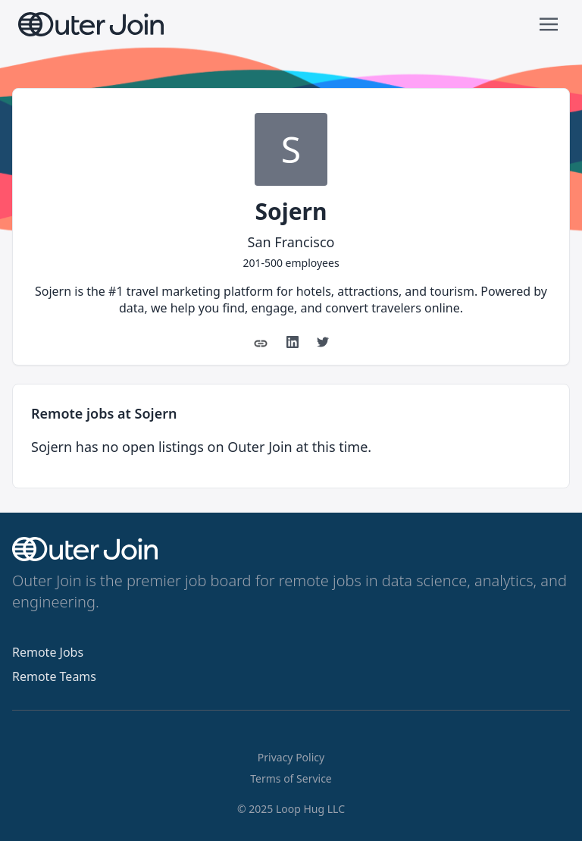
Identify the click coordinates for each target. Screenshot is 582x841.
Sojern (291, 211)
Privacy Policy (291, 757)
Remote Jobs (47, 652)
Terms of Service (291, 778)
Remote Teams (54, 676)
